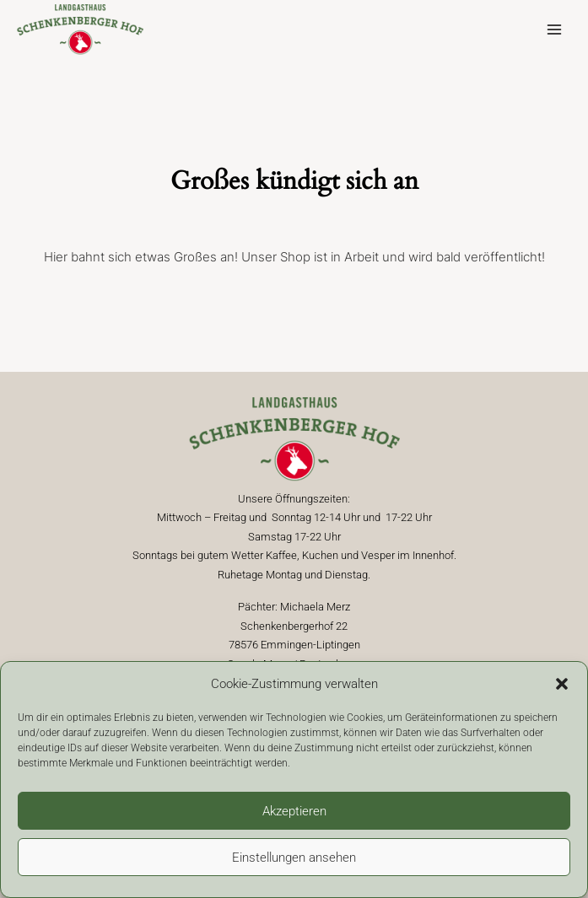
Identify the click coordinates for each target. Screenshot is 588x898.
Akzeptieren (294, 811)
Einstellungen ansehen (294, 857)
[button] (561, 683)
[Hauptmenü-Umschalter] (554, 30)
